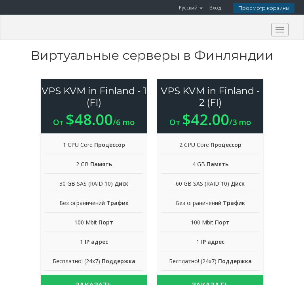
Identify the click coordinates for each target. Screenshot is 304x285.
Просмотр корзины (263, 8)
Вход (215, 7)
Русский (191, 7)
